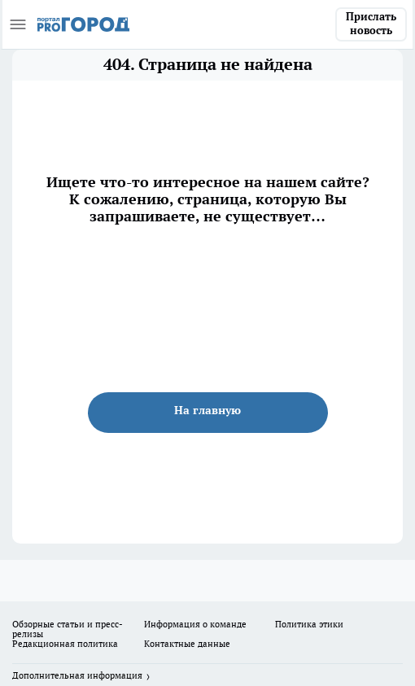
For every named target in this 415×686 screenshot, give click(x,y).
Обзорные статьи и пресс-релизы (67, 629)
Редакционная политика (65, 643)
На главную (207, 410)
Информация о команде (195, 624)
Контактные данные (187, 643)
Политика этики (309, 624)
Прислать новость (371, 23)
